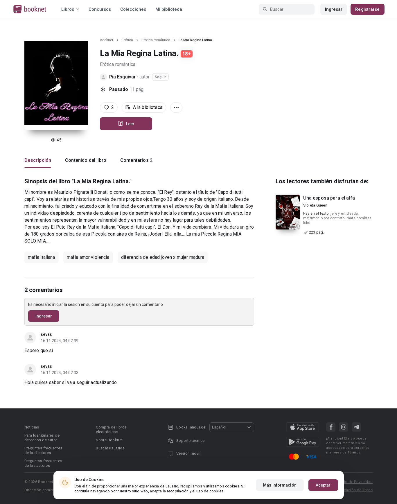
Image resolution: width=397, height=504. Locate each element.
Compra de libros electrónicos (111, 429)
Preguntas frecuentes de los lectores (43, 450)
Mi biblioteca (168, 9)
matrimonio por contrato (324, 218)
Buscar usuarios (110, 448)
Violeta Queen (315, 205)
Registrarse (367, 9)
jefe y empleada (344, 213)
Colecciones (133, 9)
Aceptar (323, 485)
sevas (46, 334)
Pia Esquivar (122, 77)
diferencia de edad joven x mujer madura (162, 257)
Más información (280, 485)
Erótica (127, 40)
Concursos (100, 9)
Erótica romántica (155, 40)
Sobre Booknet (109, 440)
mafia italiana (41, 257)
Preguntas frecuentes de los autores (43, 463)
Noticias (31, 427)
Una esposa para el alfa (329, 198)
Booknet (106, 40)
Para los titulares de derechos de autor (42, 437)
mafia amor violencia (88, 257)
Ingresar (334, 9)
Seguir (160, 77)
